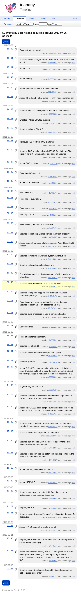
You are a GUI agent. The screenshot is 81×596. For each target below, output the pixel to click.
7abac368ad (53, 259)
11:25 (10, 254)
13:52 (10, 149)
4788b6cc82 (52, 176)
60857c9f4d (53, 402)
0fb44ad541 (53, 327)
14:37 (10, 118)
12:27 (10, 161)
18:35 (10, 181)
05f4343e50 (53, 287)
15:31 (10, 67)
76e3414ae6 (52, 53)
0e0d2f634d (53, 209)
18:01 (10, 58)
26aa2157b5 (52, 202)
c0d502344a (53, 483)
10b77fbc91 (53, 546)
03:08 (10, 291)
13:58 (10, 127)
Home (7, 18)
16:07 (10, 366)
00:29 (10, 325)
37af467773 (53, 576)
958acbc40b (52, 132)
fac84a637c (53, 237)
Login (74, 18)
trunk (73, 53)
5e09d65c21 (53, 530)
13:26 (10, 490)
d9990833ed (52, 377)
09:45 (10, 282)
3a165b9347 (52, 473)
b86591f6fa (53, 390)
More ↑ (5, 42)
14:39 (10, 109)
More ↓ (5, 583)
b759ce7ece (52, 414)
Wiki (53, 18)
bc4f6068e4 (53, 183)
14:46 (10, 385)
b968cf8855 (53, 448)
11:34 (10, 440)
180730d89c (53, 114)
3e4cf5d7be (53, 157)
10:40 (10, 77)
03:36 (10, 568)
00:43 (10, 191)
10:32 (10, 272)
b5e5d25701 (52, 517)
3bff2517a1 (53, 123)
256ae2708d (52, 436)
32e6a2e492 (52, 308)
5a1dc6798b (53, 246)
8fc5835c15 (53, 340)
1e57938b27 (52, 356)
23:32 (10, 241)
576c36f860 (53, 508)
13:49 (10, 550)
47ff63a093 (53, 215)
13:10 (10, 468)
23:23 (10, 525)
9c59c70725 (52, 278)
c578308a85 (53, 268)
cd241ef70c (53, 362)
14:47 (10, 140)
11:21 (10, 263)
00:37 (10, 197)
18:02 (10, 48)
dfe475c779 (53, 193)
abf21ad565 (53, 498)
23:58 (10, 232)
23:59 (10, 223)
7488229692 (52, 79)
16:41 (10, 344)
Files (31, 18)
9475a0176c (53, 296)
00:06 (10, 213)
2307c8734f (53, 460)
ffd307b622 (53, 228)
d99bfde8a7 (53, 101)
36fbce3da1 (53, 347)
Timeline (20, 18)
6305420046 (52, 317)
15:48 (10, 422)
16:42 (10, 335)
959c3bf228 (53, 145)
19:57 (10, 96)
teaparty (27, 4)
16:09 (10, 360)
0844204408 (52, 427)
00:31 (10, 206)
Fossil (16, 590)
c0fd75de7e (53, 561)
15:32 (10, 431)
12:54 (10, 406)
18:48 (10, 172)
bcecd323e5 (52, 63)
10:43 (10, 452)
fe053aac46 (53, 69)
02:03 (10, 312)
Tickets (42, 18)
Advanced (8, 24)
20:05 (10, 87)
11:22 (10, 506)
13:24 (10, 394)
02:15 (10, 300)
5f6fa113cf (54, 164)
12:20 (10, 480)
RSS (23, 590)
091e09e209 (52, 92)
